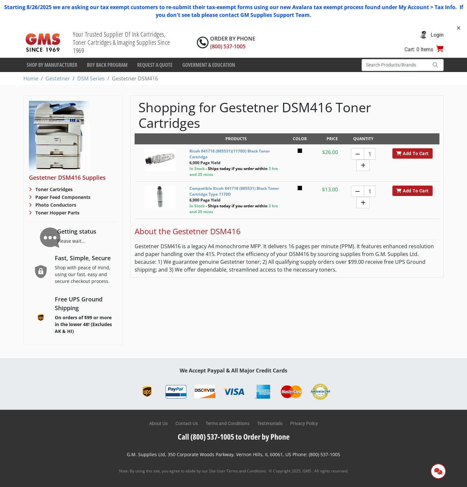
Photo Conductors (55, 205)
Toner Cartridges (53, 189)
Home (30, 78)
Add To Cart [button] (412, 153)
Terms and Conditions (227, 423)
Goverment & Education (208, 64)
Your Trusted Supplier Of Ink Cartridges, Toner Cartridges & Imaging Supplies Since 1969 (121, 42)
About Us (158, 423)
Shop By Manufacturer (52, 64)
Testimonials (269, 423)
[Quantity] (370, 154)
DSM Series (91, 78)
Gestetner (57, 78)
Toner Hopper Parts (56, 213)
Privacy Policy (304, 423)
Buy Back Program (107, 64)
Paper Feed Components (62, 197)
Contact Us (186, 423)
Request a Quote (155, 64)
